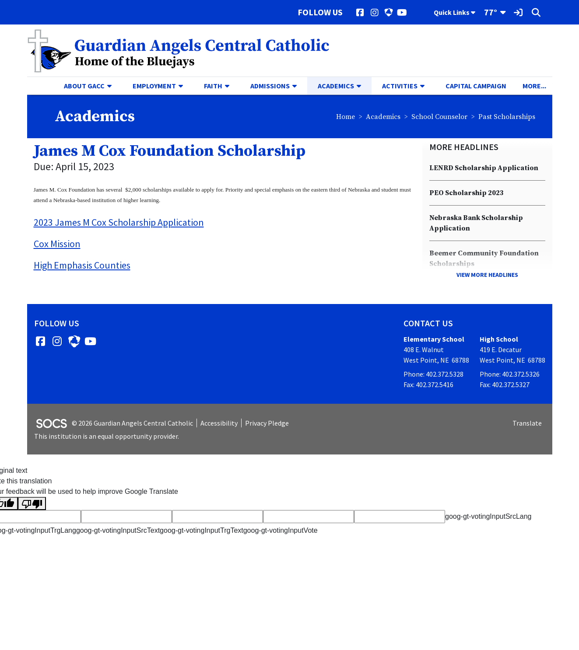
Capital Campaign (476, 85)
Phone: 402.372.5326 (510, 374)
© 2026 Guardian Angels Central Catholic (132, 423)
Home (345, 116)
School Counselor (439, 116)
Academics (383, 116)
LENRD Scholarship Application (483, 168)
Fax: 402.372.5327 (505, 384)
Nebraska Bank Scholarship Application (476, 223)
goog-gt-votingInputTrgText (201, 530)
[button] (113, 85)
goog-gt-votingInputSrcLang (488, 516)
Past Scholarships (506, 116)
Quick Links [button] (454, 12)
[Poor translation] (32, 503)
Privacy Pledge (267, 423)
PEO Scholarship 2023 (466, 193)
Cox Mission (57, 244)
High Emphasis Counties (82, 265)
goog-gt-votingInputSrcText (118, 530)
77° (490, 12)
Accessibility (219, 423)
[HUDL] (388, 12)
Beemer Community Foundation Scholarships (484, 258)
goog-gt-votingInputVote (280, 530)
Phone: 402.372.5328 (433, 374)
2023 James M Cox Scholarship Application (119, 222)
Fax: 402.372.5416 (428, 384)
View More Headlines (487, 275)
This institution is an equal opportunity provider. (106, 436)
